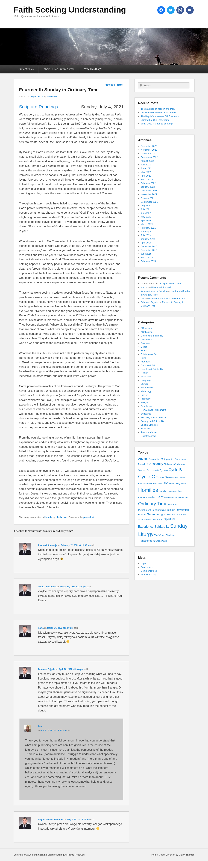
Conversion (147, 339)
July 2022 (146, 164)
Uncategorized (148, 436)
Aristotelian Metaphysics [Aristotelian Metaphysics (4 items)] (161, 459)
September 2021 (149, 202)
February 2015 (148, 261)
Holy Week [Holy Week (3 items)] (181, 483)
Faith (143, 358)
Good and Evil (148, 365)
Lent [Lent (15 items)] (159, 497)
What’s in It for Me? (161, 287)
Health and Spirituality (152, 369)
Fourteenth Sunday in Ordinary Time (166, 298)
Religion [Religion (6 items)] (170, 509)
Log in (144, 563)
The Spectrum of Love (169, 283)
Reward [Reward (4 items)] (142, 514)
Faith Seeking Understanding (70, 9)
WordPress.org (148, 574)
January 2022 (148, 187)
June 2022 (146, 168)
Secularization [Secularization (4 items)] (174, 514)
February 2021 (148, 228)
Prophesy (146, 398)
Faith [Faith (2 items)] (160, 483)
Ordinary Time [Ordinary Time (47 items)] (153, 503)
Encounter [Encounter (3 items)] (180, 477)
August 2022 (147, 161)
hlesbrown (52, 96)
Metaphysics (147, 387)
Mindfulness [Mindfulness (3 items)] (170, 497)
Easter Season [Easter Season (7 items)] (165, 477)
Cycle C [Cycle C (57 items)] (146, 476)
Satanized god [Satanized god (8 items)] (156, 514)
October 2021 (148, 198)
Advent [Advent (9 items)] (143, 459)
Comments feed (149, 571)
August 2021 (147, 205)
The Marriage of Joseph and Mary (158, 109)
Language (146, 380)
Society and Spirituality (152, 421)
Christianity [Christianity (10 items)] (155, 464)
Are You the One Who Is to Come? (158, 112)
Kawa (40, 628)
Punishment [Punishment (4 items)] (144, 510)
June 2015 (146, 253)
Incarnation (146, 376)
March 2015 (147, 257)
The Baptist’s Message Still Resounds (160, 116)
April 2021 (146, 220)
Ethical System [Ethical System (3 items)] (145, 483)
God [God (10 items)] (166, 483)
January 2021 (148, 231)
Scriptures (146, 413)
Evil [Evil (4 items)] (155, 483)
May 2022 (146, 172)
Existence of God (149, 354)
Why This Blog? (93, 69)
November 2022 (149, 149)
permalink (88, 517)
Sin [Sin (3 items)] (184, 514)
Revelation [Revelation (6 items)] (182, 509)
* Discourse (147, 328)
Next (121, 85)
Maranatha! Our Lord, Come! (155, 120)
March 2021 (147, 224)
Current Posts (26, 69)
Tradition (145, 428)
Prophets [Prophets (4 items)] (173, 504)
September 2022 (149, 157)
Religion (145, 402)
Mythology (146, 391)
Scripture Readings (38, 106)
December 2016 (149, 246)
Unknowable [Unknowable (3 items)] (161, 541)
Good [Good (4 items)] (172, 483)
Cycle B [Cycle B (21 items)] (175, 469)
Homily (48, 517)
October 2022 (148, 153)
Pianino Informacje (47, 545)
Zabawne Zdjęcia (46, 669)
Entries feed (147, 567)
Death (144, 346)
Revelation (146, 406)
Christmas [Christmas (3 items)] (169, 464)
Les (40, 726)
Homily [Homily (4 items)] (162, 491)
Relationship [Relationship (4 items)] (158, 510)
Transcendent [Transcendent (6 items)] (146, 540)
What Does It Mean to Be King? (157, 123)
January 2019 (148, 239)
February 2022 (148, 183)
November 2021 (149, 194)
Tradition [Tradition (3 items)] (170, 535)
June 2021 (146, 213)
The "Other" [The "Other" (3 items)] (160, 535)
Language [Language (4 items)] (172, 491)
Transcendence (149, 432)
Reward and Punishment (153, 410)
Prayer (144, 395)
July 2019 (146, 235)
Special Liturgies (149, 425)
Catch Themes (187, 854)
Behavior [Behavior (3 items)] (142, 464)
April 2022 (146, 175)
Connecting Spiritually (152, 335)
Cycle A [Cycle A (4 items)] (164, 470)
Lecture (144, 384)
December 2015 (149, 250)
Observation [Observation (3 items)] (182, 497)
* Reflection (147, 332)
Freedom (145, 361)
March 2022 (147, 179)
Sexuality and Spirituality (153, 417)
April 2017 (146, 242)
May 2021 (146, 216)
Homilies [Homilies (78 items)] (148, 490)
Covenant (146, 343)
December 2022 (149, 146)
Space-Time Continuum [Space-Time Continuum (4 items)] (150, 519)
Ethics (144, 350)
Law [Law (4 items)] (180, 491)
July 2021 (146, 209)
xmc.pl (144, 287)
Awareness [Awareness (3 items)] (180, 459)
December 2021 (149, 190)
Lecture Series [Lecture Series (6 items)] (147, 497)
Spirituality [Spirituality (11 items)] (161, 526)
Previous (108, 85)
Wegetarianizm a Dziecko (50, 819)
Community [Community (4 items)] (153, 470)
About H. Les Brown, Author (59, 69)
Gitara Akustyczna (47, 586)
